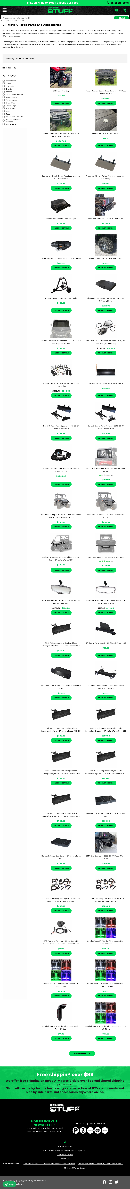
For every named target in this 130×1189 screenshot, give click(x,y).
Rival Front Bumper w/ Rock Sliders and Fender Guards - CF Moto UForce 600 (61, 519)
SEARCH (121, 18)
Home (3, 24)
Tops (6, 118)
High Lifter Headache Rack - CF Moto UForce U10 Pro (105, 473)
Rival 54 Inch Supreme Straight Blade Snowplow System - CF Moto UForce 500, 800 (105, 775)
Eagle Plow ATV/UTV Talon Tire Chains (105, 262)
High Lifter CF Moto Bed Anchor (106, 137)
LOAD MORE (80, 1057)
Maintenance (10, 101)
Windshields (9, 126)
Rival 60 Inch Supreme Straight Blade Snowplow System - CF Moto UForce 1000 (61, 818)
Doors (7, 87)
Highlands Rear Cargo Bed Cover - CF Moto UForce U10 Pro (106, 303)
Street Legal (10, 109)
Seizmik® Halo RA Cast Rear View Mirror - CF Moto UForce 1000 (105, 605)
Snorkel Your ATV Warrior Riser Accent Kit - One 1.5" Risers (105, 1031)
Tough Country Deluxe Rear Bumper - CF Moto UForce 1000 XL (106, 95)
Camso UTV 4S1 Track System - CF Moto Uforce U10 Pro (61, 473)
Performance (10, 104)
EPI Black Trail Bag (61, 94)
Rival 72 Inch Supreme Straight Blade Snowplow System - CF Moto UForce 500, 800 (105, 733)
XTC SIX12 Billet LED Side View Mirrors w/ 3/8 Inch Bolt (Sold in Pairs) (106, 345)
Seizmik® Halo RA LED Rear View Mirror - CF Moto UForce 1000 (61, 605)
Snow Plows (10, 106)
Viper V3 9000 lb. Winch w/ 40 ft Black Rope (61, 262)
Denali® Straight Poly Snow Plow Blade (106, 387)
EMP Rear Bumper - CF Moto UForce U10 (106, 222)
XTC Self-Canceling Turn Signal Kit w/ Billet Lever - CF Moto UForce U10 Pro (61, 903)
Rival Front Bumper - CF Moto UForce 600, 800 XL (105, 519)
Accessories (9, 84)
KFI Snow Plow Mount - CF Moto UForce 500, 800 (61, 690)
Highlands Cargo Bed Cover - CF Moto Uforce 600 (105, 818)
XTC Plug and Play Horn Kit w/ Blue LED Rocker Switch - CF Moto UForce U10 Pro (61, 946)
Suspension (9, 112)
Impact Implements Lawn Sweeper (61, 222)
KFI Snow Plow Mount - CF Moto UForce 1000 (106, 647)
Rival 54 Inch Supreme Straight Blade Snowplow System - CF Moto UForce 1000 (61, 775)
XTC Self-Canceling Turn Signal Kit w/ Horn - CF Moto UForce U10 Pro (105, 903)
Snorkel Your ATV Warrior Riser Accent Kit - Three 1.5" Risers (105, 988)
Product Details (61, 107)
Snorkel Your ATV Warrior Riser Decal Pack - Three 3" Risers (61, 1031)
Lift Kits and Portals (13, 98)
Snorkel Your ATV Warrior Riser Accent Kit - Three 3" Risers (105, 946)
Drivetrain (8, 90)
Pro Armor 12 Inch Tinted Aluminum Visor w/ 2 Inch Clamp (106, 181)
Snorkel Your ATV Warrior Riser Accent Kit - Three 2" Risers (61, 988)
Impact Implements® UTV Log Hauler (61, 302)
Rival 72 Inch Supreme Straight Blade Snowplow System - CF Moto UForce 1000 (61, 648)
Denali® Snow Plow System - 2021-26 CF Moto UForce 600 (61, 431)
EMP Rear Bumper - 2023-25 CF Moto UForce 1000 (106, 861)
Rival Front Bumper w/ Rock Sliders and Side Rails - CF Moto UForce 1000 (61, 562)
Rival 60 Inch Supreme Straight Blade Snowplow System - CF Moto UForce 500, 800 (61, 733)
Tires (6, 115)
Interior (7, 95)
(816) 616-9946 (118, 3)
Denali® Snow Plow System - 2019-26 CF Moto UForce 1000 (106, 431)
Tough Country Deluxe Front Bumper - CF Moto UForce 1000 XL (61, 138)
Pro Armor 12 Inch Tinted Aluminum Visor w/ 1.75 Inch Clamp (61, 181)
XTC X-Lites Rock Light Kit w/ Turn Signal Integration (61, 388)
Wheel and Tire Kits (13, 120)
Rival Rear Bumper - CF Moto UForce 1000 (105, 561)
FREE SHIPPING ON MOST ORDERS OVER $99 (52, 3)
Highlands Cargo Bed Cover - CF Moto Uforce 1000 (61, 861)
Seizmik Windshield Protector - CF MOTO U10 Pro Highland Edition (61, 345)
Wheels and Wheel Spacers (16, 123)
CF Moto (10, 24)
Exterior (7, 93)
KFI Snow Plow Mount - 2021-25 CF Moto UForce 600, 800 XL (106, 690)
